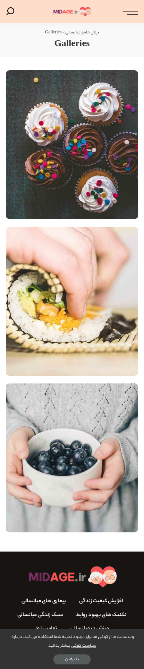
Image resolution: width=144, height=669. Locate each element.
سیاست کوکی (83, 646)
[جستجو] (12, 11)
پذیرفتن (72, 659)
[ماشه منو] (128, 11)
